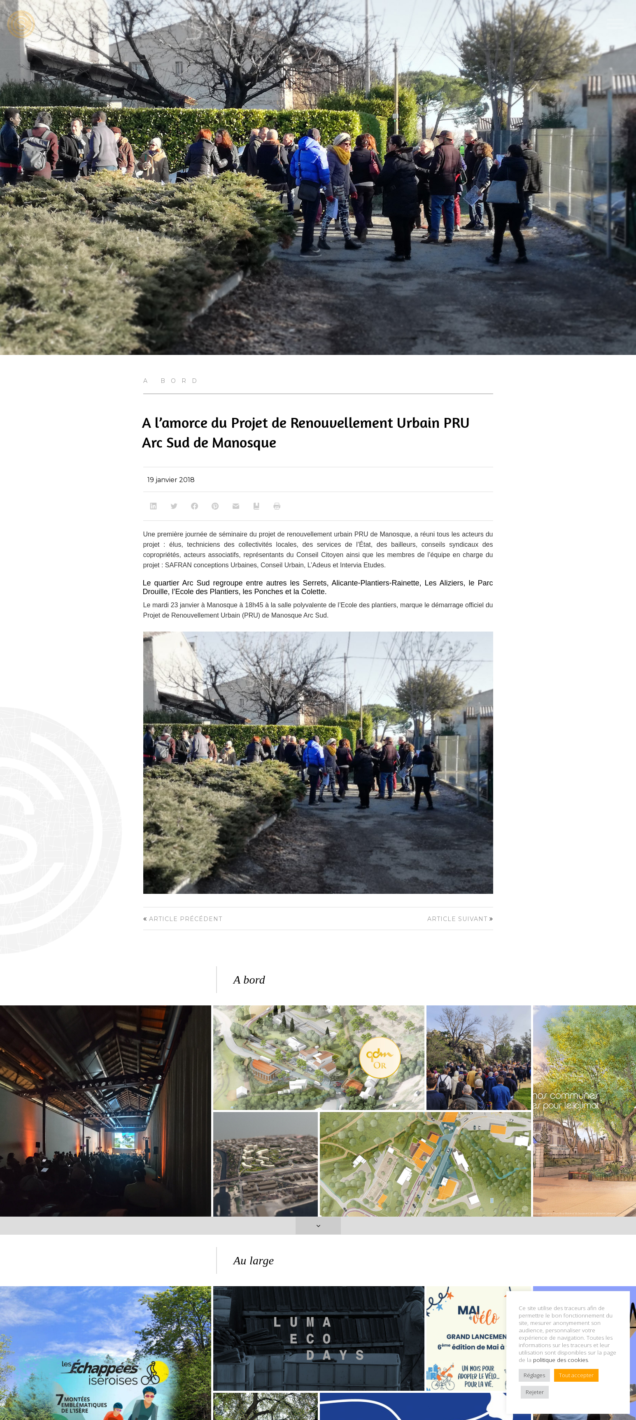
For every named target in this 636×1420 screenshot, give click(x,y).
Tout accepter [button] (576, 1375)
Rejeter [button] (535, 1392)
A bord (173, 381)
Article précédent (185, 919)
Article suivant (457, 919)
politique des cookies (560, 1360)
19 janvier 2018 (171, 480)
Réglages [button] (534, 1375)
